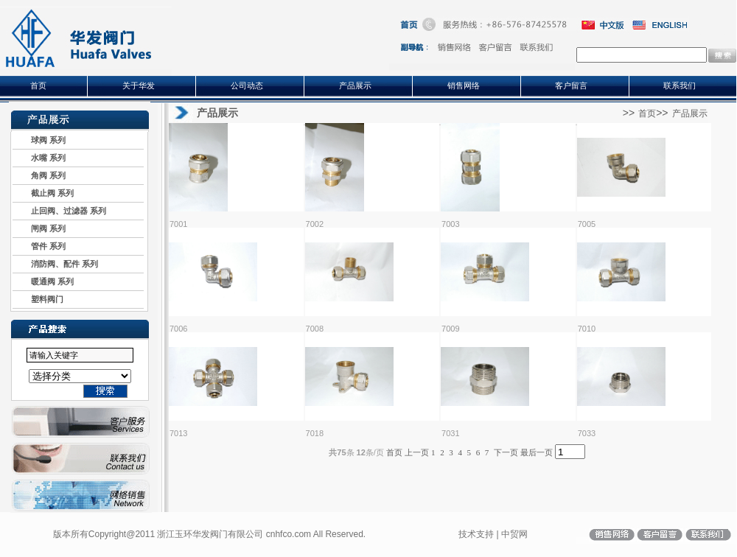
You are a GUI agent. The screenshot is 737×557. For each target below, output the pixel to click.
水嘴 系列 (39, 157)
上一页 (417, 452)
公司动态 (247, 85)
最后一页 (536, 452)
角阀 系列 (39, 175)
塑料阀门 (38, 299)
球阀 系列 (39, 140)
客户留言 (571, 85)
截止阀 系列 (43, 193)
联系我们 (679, 85)
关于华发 (138, 85)
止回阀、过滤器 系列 (59, 210)
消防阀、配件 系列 (55, 263)
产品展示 (355, 85)
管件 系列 (39, 246)
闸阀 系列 (39, 228)
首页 (38, 85)
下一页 (506, 452)
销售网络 (463, 85)
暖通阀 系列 (43, 281)
